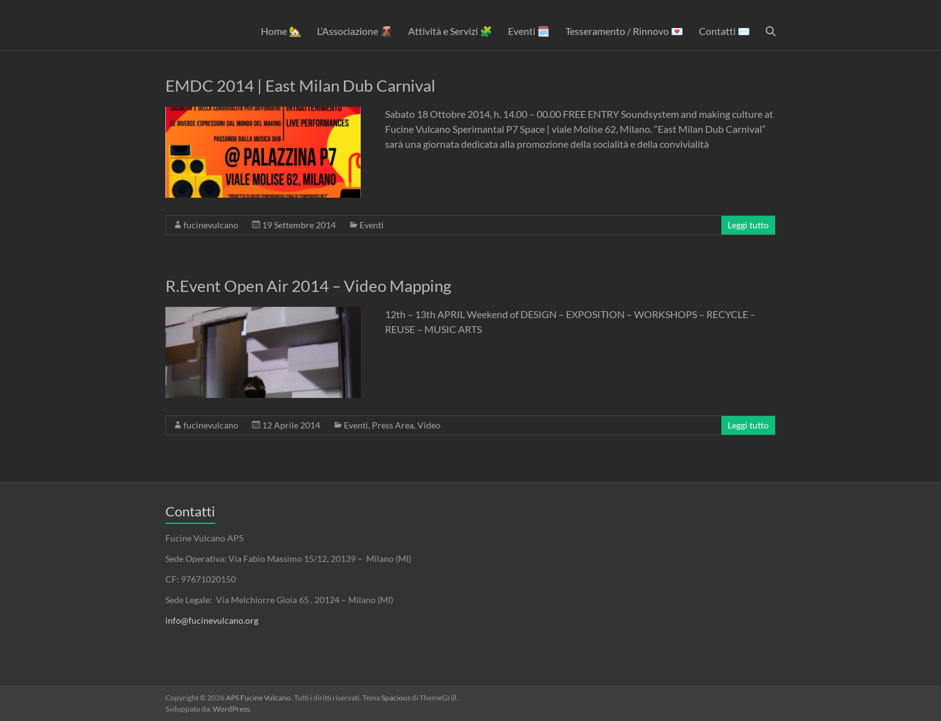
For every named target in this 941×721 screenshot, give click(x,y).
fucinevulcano (210, 225)
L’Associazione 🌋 (354, 31)
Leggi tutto (748, 225)
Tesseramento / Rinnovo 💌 (624, 31)
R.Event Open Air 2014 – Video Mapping (308, 286)
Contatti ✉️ (724, 31)
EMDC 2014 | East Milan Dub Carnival (300, 85)
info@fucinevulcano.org (211, 620)
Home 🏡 (281, 31)
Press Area (393, 425)
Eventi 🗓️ (529, 31)
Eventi (371, 225)
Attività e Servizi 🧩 (450, 31)
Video (429, 425)
